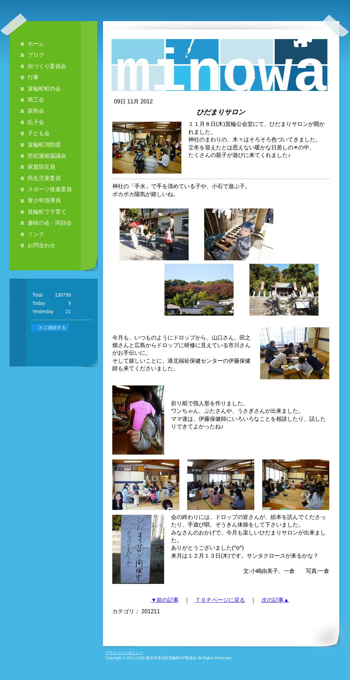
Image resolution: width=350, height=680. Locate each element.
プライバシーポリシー (124, 653)
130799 (63, 295)
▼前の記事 (165, 600)
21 (68, 311)
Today (38, 303)
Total (37, 295)
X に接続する (49, 327)
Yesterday (43, 311)
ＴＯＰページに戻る (220, 600)
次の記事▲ (275, 600)
